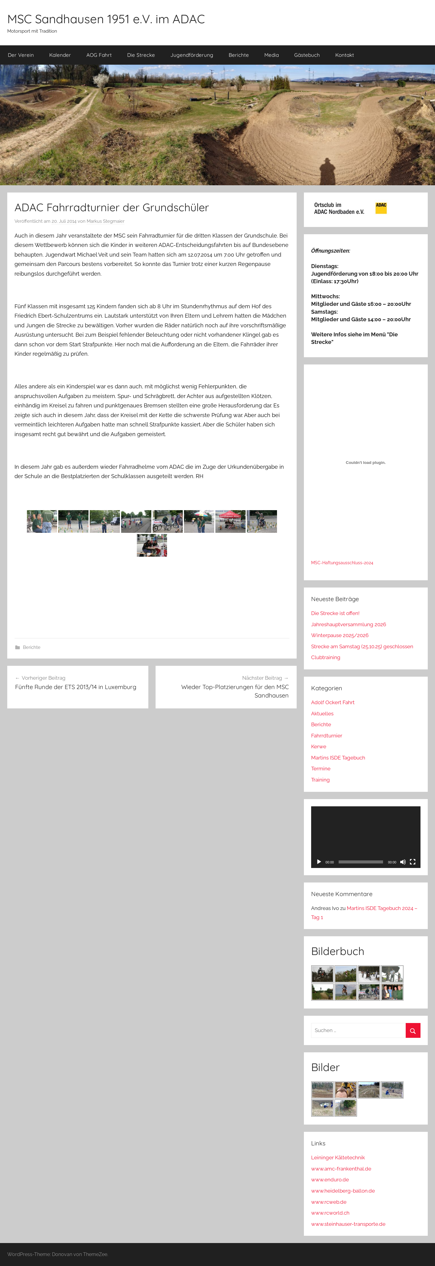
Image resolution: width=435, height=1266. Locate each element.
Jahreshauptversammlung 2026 (348, 624)
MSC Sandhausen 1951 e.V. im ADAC (106, 18)
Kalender (60, 55)
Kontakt (344, 55)
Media (271, 55)
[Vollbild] (413, 862)
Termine (320, 769)
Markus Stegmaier (105, 221)
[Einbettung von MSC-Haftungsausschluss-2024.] (365, 462)
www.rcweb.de (328, 1202)
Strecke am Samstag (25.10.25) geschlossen (362, 646)
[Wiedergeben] (319, 862)
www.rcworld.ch (330, 1213)
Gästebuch (307, 55)
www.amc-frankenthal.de (341, 1169)
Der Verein (21, 55)
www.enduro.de (330, 1180)
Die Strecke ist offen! (335, 613)
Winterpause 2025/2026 (340, 635)
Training (320, 780)
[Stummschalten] (403, 862)
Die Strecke (141, 55)
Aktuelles (322, 714)
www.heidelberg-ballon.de (343, 1191)
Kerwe (318, 746)
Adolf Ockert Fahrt (333, 702)
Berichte (239, 55)
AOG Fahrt (99, 55)
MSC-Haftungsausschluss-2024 (342, 562)
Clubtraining (325, 657)
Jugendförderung (191, 55)
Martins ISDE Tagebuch (338, 758)
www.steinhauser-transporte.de (348, 1224)
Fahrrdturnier (326, 736)
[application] (365, 837)
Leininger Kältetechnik (338, 1157)
